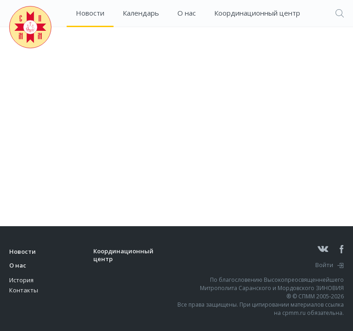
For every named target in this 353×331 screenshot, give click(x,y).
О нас (186, 12)
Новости (90, 12)
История (21, 280)
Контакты (23, 290)
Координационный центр (257, 12)
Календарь (141, 12)
